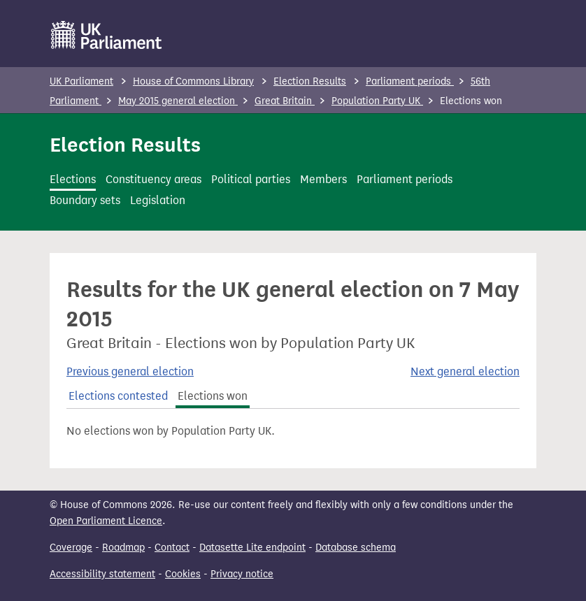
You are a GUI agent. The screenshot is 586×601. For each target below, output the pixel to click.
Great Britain (285, 101)
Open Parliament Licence (106, 521)
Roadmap (123, 547)
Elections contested (118, 396)
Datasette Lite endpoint (252, 547)
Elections (73, 179)
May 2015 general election (178, 101)
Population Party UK (377, 101)
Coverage (71, 547)
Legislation (157, 200)
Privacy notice (241, 574)
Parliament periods (410, 81)
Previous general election (130, 371)
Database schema (355, 547)
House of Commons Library (193, 81)
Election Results (309, 81)
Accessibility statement (102, 574)
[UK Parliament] (107, 35)
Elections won (213, 396)
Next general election (465, 371)
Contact (172, 547)
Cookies (183, 574)
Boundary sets (85, 200)
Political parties (250, 179)
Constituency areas (153, 179)
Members (323, 179)
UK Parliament (81, 81)
